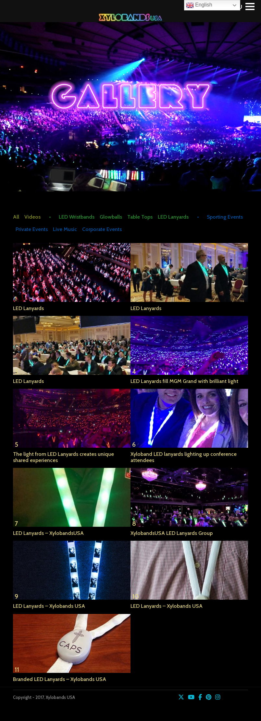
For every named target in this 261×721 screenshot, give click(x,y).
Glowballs (111, 217)
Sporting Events (225, 217)
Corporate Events (102, 229)
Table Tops (140, 217)
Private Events (32, 229)
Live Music (65, 229)
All (16, 217)
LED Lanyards (173, 217)
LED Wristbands (76, 217)
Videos (32, 217)
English (199, 5)
